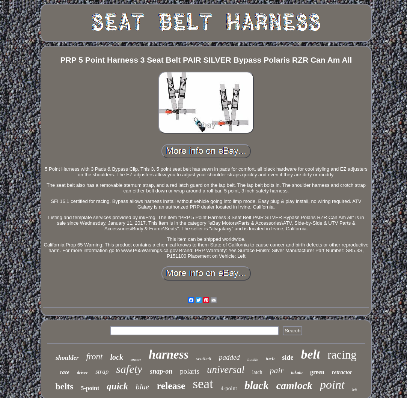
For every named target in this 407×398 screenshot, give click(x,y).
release (171, 385)
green (317, 372)
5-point (90, 388)
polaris (189, 371)
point (332, 384)
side (287, 357)
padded (229, 357)
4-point (229, 388)
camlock (294, 385)
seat (203, 384)
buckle (252, 359)
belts (64, 386)
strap (102, 371)
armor (136, 359)
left (354, 389)
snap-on (161, 371)
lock (116, 357)
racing (341, 354)
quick (117, 386)
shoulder (67, 357)
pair (277, 370)
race (64, 372)
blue (142, 386)
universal (226, 369)
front (94, 356)
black (256, 385)
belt (310, 354)
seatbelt (203, 358)
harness (168, 354)
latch (257, 372)
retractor (342, 372)
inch (270, 358)
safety (129, 369)
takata (297, 372)
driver (82, 372)
